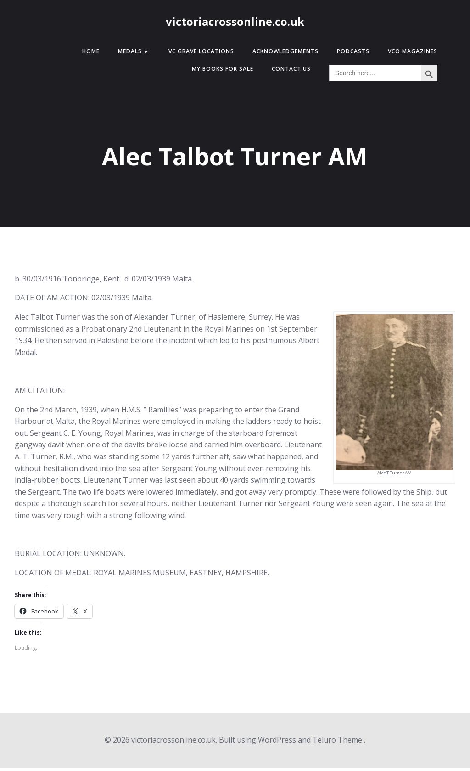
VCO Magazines (408, 55)
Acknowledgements (281, 55)
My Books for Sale (218, 72)
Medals (129, 55)
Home (86, 55)
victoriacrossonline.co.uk (235, 24)
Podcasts (348, 55)
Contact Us (286, 72)
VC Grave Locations (196, 55)
